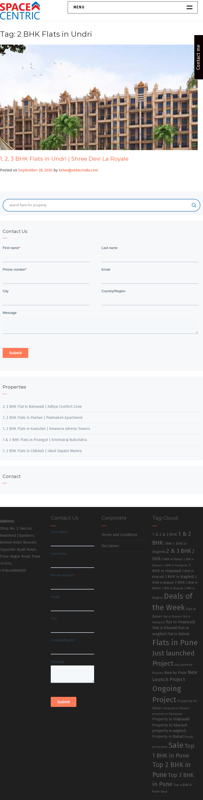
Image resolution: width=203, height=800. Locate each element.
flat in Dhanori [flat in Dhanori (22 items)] (172, 616)
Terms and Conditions (119, 535)
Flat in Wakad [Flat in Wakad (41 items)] (178, 634)
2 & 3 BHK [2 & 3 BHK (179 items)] (178, 551)
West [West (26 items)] (164, 791)
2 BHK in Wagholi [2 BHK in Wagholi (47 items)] (179, 576)
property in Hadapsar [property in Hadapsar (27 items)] (167, 714)
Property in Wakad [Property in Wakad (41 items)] (167, 736)
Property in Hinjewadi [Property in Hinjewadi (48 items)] (171, 719)
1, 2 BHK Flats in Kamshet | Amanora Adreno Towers (46, 429)
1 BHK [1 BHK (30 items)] (168, 543)
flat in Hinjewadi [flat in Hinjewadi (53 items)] (180, 622)
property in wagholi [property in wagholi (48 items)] (169, 730)
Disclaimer (110, 546)
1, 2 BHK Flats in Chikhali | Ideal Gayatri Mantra (42, 451)
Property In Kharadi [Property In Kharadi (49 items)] (169, 725)
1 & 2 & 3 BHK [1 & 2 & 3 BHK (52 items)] (164, 534)
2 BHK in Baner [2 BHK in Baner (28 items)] (172, 559)
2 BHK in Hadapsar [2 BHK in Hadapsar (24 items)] (176, 565)
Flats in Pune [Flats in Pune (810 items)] (175, 642)
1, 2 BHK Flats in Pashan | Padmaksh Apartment (42, 417)
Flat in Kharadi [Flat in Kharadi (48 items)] (164, 627)
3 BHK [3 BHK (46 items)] (180, 582)
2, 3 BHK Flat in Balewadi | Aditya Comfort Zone (42, 406)
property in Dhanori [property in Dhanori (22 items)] (176, 708)
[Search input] (99, 205)
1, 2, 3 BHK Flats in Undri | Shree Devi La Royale (64, 158)
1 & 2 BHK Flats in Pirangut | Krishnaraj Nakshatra (45, 440)
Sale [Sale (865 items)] (175, 745)
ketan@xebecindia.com (78, 170)
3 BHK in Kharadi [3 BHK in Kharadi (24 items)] (172, 588)
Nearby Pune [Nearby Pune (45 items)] (175, 672)
